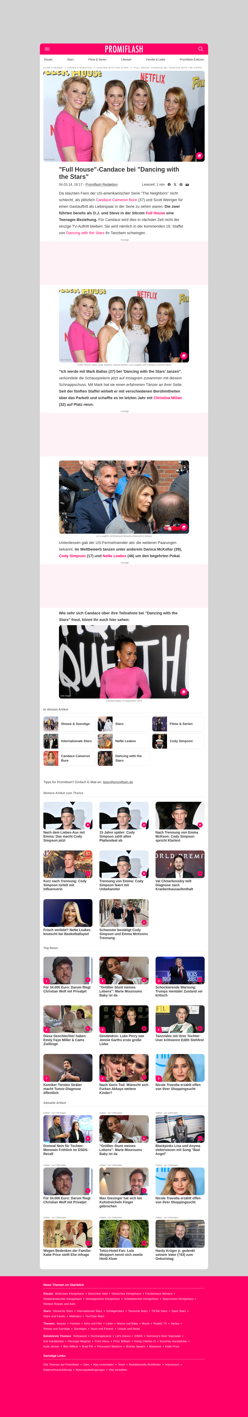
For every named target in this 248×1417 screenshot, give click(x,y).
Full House (155, 213)
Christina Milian (167, 398)
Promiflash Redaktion (101, 184)
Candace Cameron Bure (116, 200)
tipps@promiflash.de (118, 782)
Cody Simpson (72, 556)
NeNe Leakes (114, 556)
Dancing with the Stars (85, 233)
